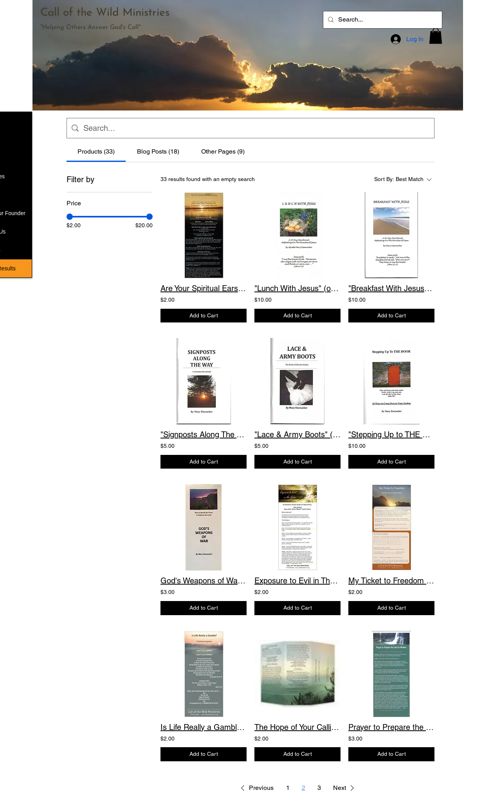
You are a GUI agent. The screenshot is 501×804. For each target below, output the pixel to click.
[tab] (96, 151)
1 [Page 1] (288, 787)
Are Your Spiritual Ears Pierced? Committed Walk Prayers (203, 288)
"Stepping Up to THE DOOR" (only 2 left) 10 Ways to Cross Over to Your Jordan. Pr (391, 434)
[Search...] (381, 19)
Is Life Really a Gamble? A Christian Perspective (203, 727)
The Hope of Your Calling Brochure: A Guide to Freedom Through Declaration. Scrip (297, 727)
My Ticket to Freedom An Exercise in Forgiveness (391, 580)
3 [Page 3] (319, 787)
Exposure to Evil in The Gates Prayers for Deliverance (297, 580)
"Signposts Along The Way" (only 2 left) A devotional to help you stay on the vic (203, 434)
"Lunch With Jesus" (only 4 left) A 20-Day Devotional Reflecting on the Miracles (297, 288)
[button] (435, 36)
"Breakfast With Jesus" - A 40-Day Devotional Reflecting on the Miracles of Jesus (391, 288)
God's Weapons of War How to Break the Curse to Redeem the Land (203, 580)
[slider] (70, 217)
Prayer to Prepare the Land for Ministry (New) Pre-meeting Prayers (391, 727)
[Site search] (256, 128)
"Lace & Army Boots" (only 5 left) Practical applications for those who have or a (297, 434)
